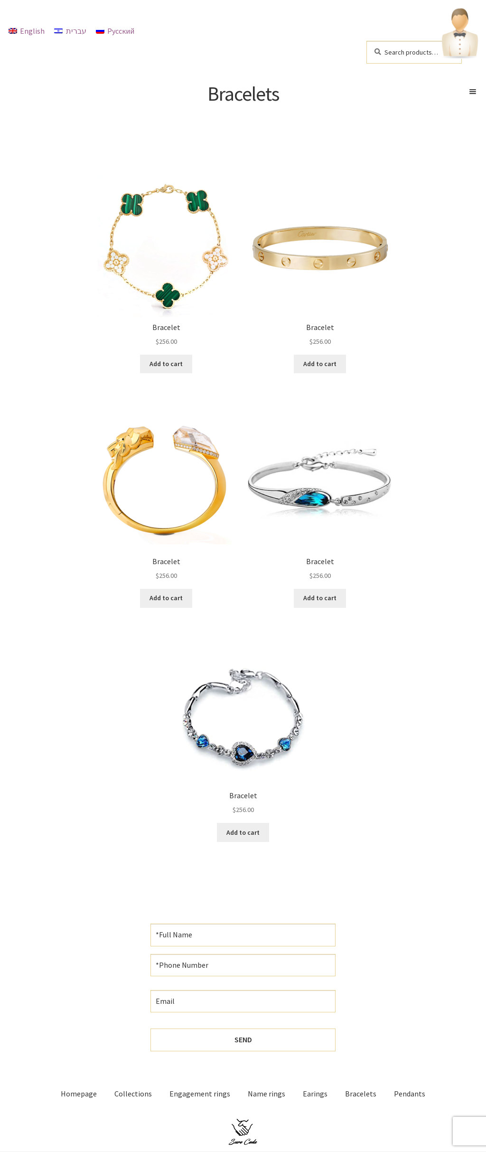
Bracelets (360, 1093)
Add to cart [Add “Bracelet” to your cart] (166, 363)
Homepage (79, 1093)
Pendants (409, 1093)
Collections (133, 1093)
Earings (315, 1093)
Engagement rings (199, 1093)
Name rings (266, 1093)
